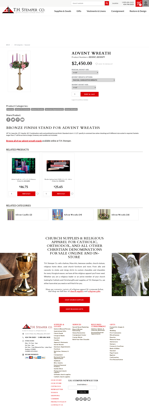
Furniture (57, 349)
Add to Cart (26, 193)
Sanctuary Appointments (54, 109)
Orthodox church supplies (62, 374)
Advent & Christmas (22, 109)
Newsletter (57, 389)
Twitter (13, 119)
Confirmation (114, 357)
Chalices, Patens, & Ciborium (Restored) (98, 329)
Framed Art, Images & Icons (117, 327)
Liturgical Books (59, 335)
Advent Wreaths (37, 109)
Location (115, 3)
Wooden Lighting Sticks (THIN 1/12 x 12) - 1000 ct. (58, 179)
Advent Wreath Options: (82, 77)
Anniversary (114, 341)
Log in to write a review (80, 100)
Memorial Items (115, 339)
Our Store (56, 383)
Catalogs (56, 386)
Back (8, 45)
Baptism (112, 355)
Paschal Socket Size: (80, 69)
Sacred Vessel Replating (81, 327)
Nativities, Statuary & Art (61, 352)
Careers (55, 398)
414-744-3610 (30, 337)
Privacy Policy (58, 402)
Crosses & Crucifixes (117, 346)
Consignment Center (79, 335)
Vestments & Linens (96, 11)
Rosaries (113, 337)
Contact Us (57, 405)
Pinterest (18, 119)
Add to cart (89, 94)
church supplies (77, 291)
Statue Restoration (79, 333)
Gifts (79, 11)
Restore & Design (138, 11)
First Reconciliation (116, 359)
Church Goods (58, 333)
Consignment (117, 11)
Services (77, 324)
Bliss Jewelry (58, 363)
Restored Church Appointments (59, 357)
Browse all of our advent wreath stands (24, 141)
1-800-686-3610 (128, 2)
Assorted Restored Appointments (97, 333)
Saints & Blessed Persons (62, 329)
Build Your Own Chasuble (81, 339)
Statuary (112, 344)
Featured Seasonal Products (60, 365)
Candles (56, 340)
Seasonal (27, 45)
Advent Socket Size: (80, 84)
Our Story (56, 380)
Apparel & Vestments (61, 342)
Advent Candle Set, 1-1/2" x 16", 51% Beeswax (23, 179)
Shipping (55, 395)
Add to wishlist (104, 64)
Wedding (113, 330)
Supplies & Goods (62, 11)
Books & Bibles (115, 348)
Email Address (82, 385)
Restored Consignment (98, 325)
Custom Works (77, 337)
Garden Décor (58, 368)
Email (22, 119)
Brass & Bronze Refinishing (77, 329)
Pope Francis (114, 353)
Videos (54, 392)
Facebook (8, 119)
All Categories (18, 45)
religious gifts (94, 291)
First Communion (115, 333)
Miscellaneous (114, 335)
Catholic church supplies (62, 376)
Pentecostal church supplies (60, 371)
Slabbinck (57, 360)
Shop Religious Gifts (74, 309)
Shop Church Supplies (74, 300)
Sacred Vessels (59, 344)
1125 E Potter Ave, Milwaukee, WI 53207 (37, 333)
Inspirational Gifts (60, 331)
